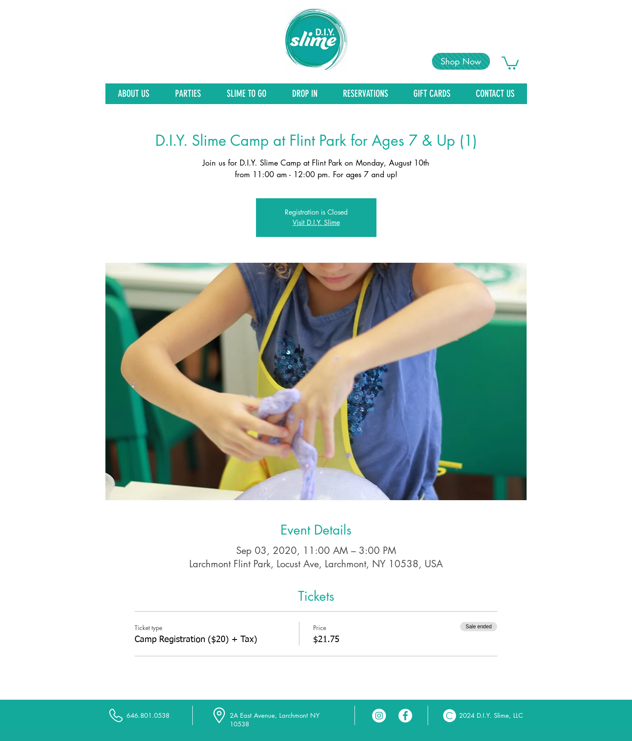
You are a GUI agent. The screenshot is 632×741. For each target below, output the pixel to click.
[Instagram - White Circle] (379, 716)
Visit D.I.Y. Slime (316, 222)
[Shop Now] (461, 61)
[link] (510, 62)
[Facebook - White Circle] (405, 716)
